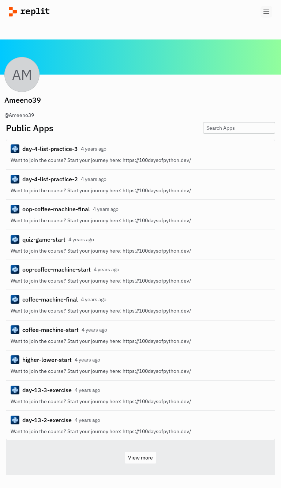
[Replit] (74, 11)
